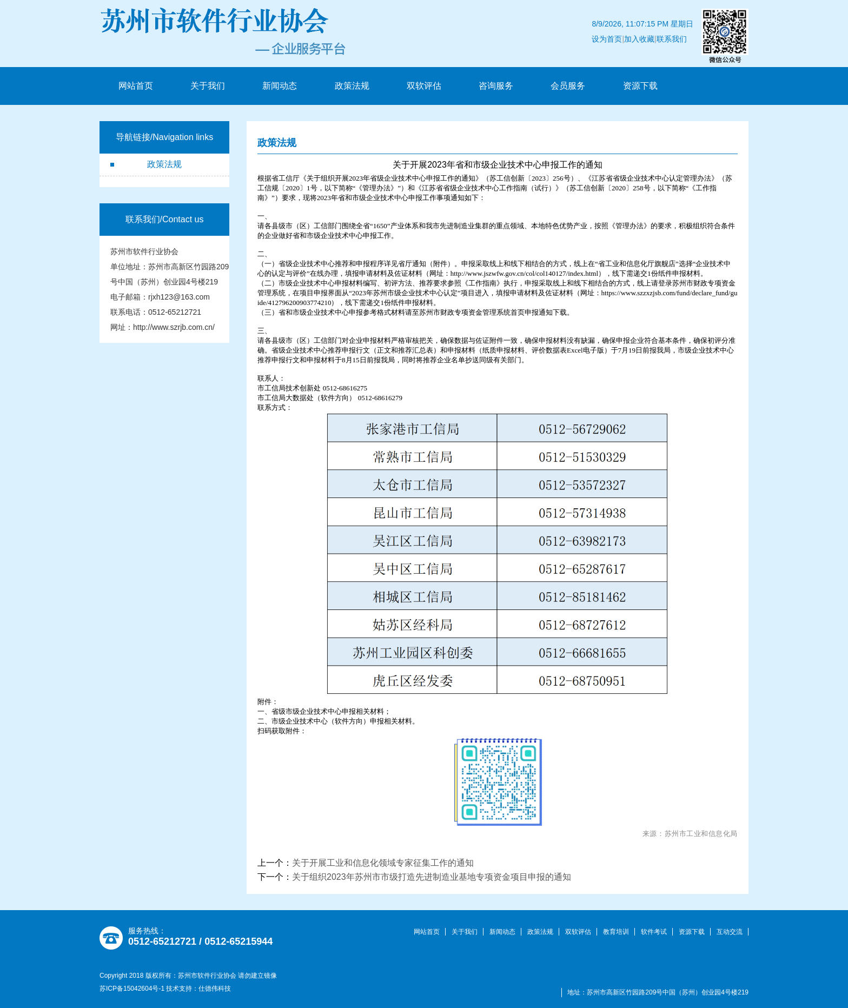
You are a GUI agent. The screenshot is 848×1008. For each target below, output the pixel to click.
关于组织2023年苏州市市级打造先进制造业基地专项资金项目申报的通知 (431, 876)
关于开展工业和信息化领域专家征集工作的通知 (383, 862)
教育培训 (616, 932)
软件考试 (654, 932)
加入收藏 (646, 23)
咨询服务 (496, 85)
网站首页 (135, 85)
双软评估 (424, 85)
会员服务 (568, 85)
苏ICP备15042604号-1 (132, 988)
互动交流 (730, 932)
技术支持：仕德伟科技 (198, 988)
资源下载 (640, 85)
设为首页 (614, 23)
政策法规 (352, 85)
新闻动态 (279, 85)
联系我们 (678, 23)
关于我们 (207, 85)
